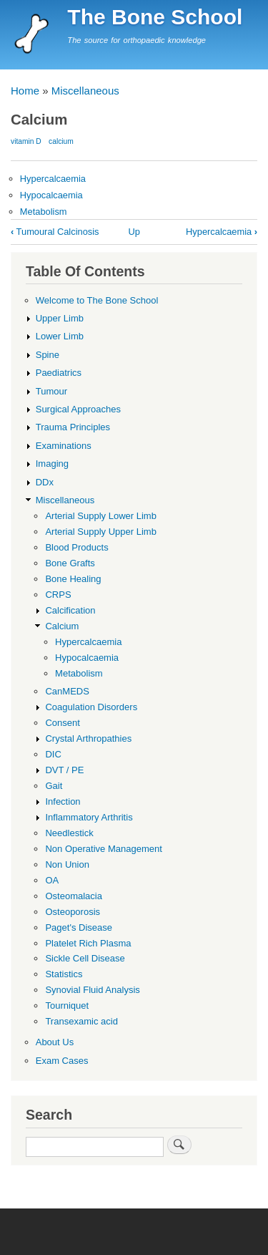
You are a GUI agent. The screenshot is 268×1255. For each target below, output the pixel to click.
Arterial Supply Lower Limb (101, 515)
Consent (62, 722)
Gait (53, 785)
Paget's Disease (78, 927)
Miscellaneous (85, 90)
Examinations (63, 445)
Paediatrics (58, 372)
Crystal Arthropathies (88, 738)
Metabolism (43, 211)
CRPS (58, 594)
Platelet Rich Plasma (88, 943)
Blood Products (76, 547)
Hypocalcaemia (51, 195)
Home (25, 90)
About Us (55, 1042)
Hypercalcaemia (53, 178)
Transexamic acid (81, 1021)
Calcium (62, 626)
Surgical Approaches (78, 409)
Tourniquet (67, 1005)
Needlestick (69, 833)
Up (133, 231)
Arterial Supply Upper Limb (101, 531)
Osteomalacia (73, 896)
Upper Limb (60, 318)
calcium (61, 141)
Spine (47, 354)
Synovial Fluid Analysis (92, 989)
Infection (62, 801)
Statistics (63, 974)
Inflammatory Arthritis (88, 817)
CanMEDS (67, 691)
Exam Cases (62, 1060)
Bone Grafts (69, 563)
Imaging (52, 463)
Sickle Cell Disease (84, 958)
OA (52, 880)
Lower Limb (60, 336)
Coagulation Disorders (91, 707)
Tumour (51, 391)
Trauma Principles (73, 427)
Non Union (67, 864)
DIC (53, 754)
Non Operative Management (103, 848)
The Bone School (154, 17)
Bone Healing (73, 578)
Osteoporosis (72, 911)
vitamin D (26, 141)
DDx (45, 482)
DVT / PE (64, 770)
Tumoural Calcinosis (55, 231)
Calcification (70, 610)
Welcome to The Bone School (97, 300)
